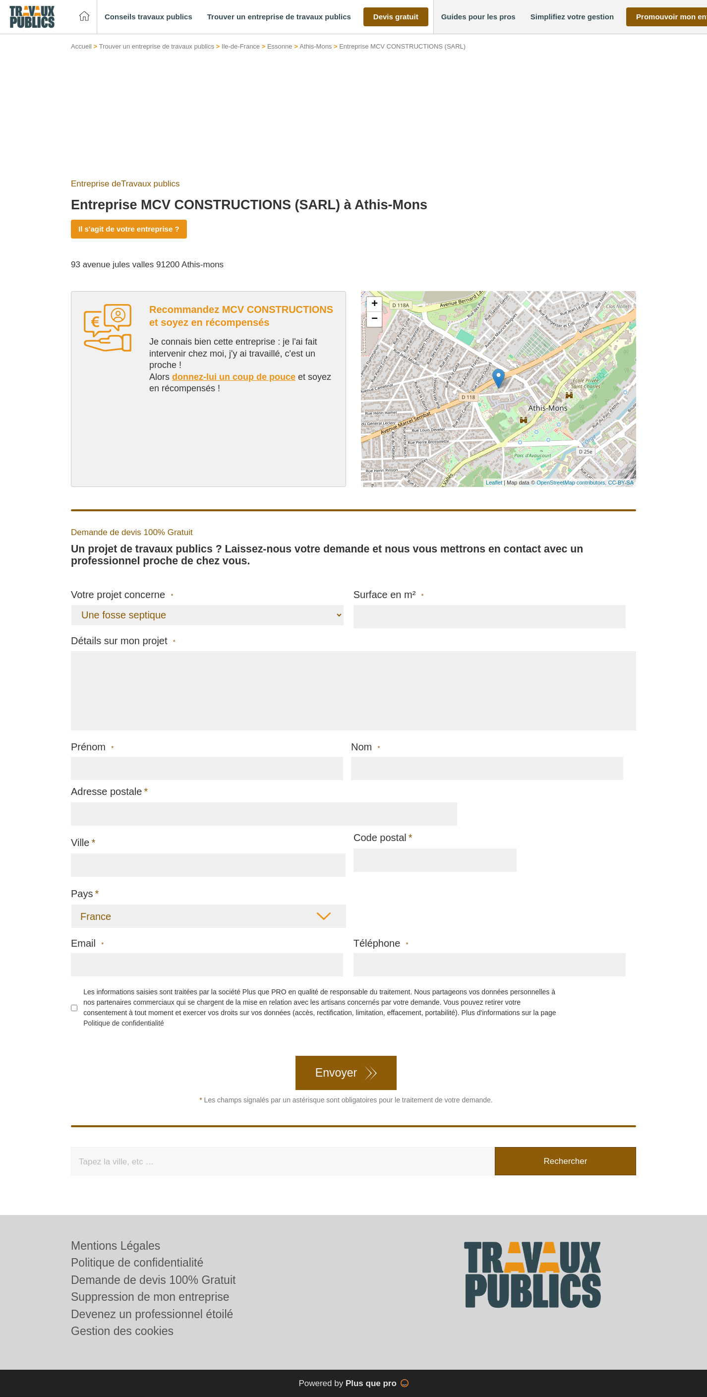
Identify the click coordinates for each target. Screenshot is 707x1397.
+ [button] (374, 304)
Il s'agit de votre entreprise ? (128, 229)
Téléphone (381, 943)
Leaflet (494, 483)
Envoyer (336, 1072)
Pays (82, 893)
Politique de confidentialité (123, 1023)
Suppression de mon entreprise (150, 1296)
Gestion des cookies (122, 1331)
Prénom (92, 747)
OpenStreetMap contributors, (572, 483)
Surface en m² (389, 595)
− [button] (374, 319)
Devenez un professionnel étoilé (152, 1314)
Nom (365, 747)
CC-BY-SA (621, 483)
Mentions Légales (115, 1245)
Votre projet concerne (122, 595)
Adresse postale (106, 791)
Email (87, 943)
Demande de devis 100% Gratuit (153, 1280)
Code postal (380, 837)
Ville (80, 842)
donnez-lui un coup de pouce (233, 377)
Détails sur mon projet (123, 641)
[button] (148, 17)
